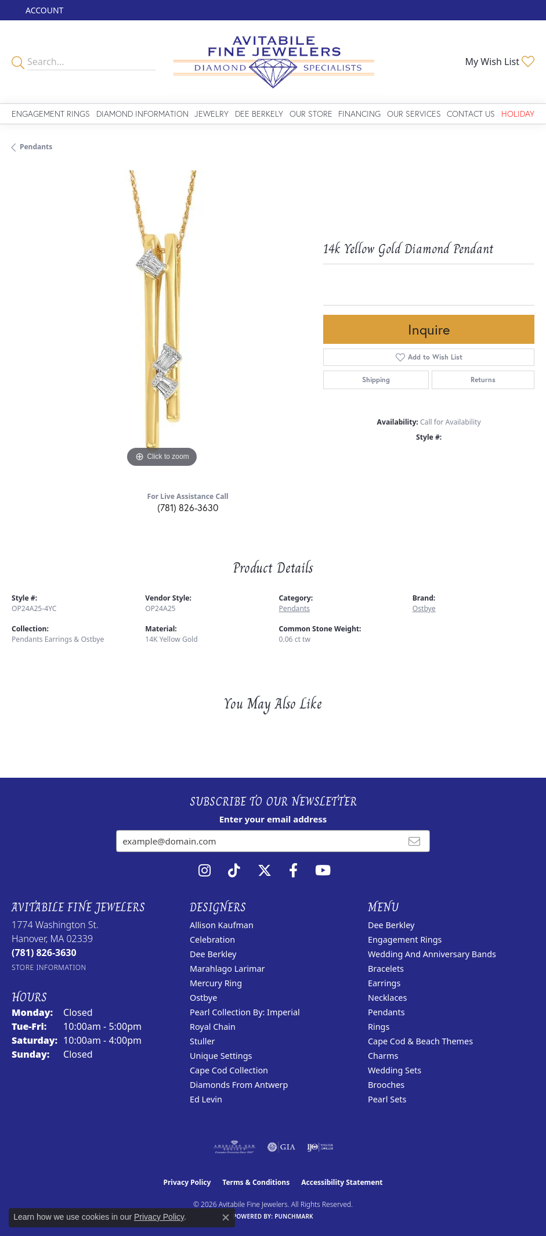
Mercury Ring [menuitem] (216, 983)
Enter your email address (273, 819)
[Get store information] (49, 967)
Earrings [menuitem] (384, 983)
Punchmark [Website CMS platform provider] (293, 1216)
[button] (43, 10)
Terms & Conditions (256, 1182)
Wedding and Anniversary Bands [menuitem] (432, 954)
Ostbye (424, 608)
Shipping (376, 379)
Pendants (36, 147)
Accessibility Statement (341, 1182)
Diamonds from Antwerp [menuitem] (239, 1084)
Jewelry (211, 113)
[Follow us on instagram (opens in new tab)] (204, 871)
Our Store (311, 113)
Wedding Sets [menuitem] (394, 1070)
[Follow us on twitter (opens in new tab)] (264, 871)
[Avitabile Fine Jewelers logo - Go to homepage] (273, 61)
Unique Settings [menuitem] (221, 1055)
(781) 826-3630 (187, 507)
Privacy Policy (187, 1182)
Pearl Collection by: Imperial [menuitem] (245, 1012)
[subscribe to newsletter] (414, 841)
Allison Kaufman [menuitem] (222, 924)
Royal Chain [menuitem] (213, 1026)
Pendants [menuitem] (386, 1012)
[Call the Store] (44, 952)
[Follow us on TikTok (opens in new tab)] (234, 871)
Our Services (414, 113)
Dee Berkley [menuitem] (213, 954)
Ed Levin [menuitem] (206, 1099)
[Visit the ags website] (234, 1147)
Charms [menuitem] (383, 1055)
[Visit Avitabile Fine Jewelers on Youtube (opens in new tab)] (323, 871)
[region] (162, 320)
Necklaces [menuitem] (387, 997)
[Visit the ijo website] (320, 1147)
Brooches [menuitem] (386, 1084)
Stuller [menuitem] (202, 1041)
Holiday (517, 113)
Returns (483, 379)
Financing (359, 113)
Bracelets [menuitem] (386, 968)
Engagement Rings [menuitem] (405, 939)
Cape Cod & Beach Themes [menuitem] (420, 1041)
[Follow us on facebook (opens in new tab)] (293, 871)
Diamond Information (142, 113)
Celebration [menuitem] (212, 939)
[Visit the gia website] (281, 1147)
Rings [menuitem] (378, 1026)
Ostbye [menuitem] (203, 997)
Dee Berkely (259, 113)
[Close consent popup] (225, 1217)
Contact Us (471, 113)
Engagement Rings (51, 113)
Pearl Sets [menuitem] (387, 1099)
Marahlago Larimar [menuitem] (227, 968)
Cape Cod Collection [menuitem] (229, 1070)
